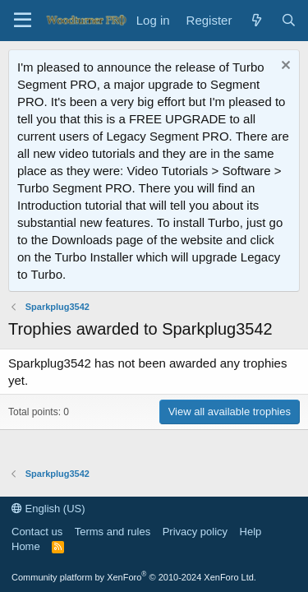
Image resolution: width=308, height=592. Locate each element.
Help (251, 531)
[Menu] (22, 20)
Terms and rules (112, 531)
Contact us (36, 531)
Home (25, 546)
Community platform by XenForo (133, 577)
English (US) (48, 508)
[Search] (289, 20)
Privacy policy (195, 531)
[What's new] (256, 20)
